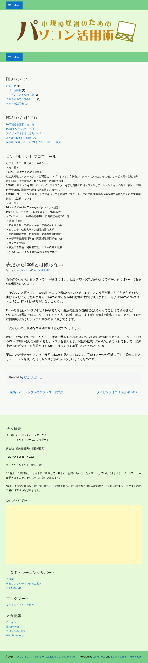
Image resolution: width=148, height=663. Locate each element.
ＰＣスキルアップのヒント (21, 99)
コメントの (15, 631)
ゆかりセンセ (21, 270)
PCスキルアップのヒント (20, 128)
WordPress (99, 656)
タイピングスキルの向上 (20, 94)
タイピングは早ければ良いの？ (24, 133)
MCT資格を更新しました (20, 124)
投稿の (13, 626)
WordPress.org (14, 635)
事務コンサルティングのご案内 (24, 583)
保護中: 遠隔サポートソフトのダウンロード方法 (33, 142)
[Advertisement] (74, 534)
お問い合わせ (13, 588)
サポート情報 (13, 90)
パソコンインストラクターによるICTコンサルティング (45, 656)
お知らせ (11, 85)
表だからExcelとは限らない (22, 137)
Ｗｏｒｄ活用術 (15, 103)
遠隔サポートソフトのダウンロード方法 (34, 392)
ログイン (11, 622)
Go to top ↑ (136, 656)
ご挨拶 (10, 579)
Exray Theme (118, 656)
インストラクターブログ (20, 605)
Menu (17, 5)
